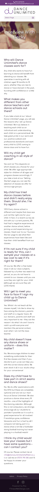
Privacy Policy (22, 476)
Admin (11, 476)
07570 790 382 (23, 458)
